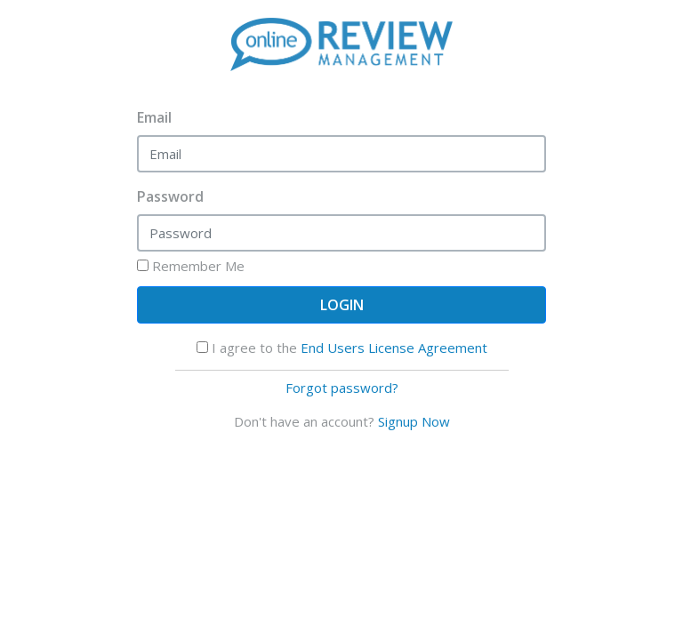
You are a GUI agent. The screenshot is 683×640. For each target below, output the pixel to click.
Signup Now (414, 421)
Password (170, 196)
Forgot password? (341, 387)
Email (154, 117)
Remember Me (191, 266)
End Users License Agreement (394, 347)
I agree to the (342, 347)
